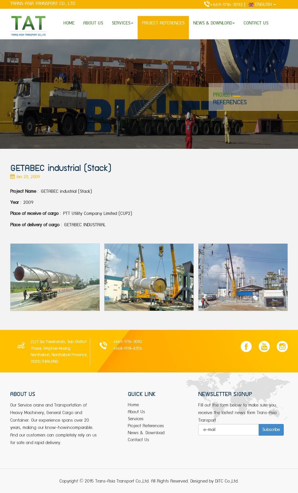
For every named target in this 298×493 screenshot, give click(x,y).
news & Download (146, 433)
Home (133, 405)
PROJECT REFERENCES (163, 23)
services (135, 419)
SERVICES (122, 23)
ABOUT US (93, 23)
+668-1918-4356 (127, 348)
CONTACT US (256, 23)
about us (136, 412)
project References (146, 426)
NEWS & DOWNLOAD (214, 23)
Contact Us (138, 440)
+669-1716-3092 (220, 5)
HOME (68, 23)
